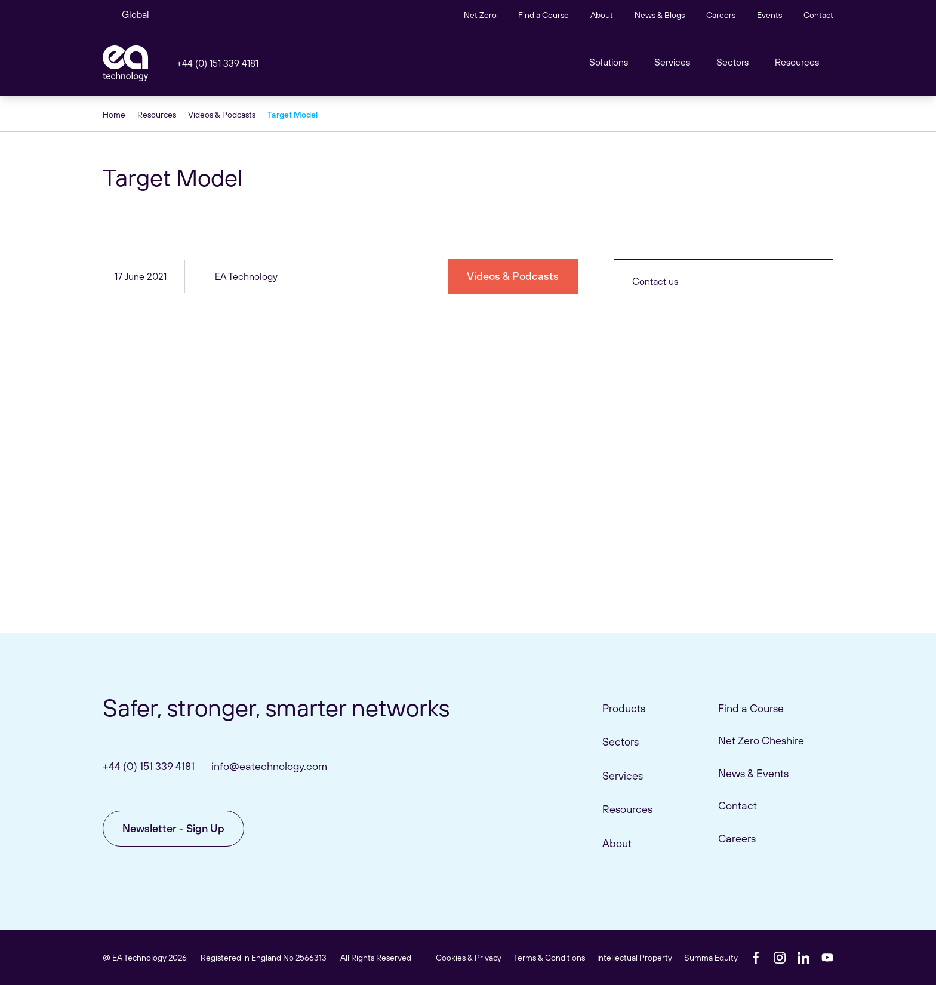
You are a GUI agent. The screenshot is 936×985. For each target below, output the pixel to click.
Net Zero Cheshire (761, 740)
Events (769, 15)
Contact (818, 15)
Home (114, 114)
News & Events (753, 773)
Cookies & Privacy (468, 957)
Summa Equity (711, 957)
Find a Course (543, 15)
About (601, 15)
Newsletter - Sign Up (173, 828)
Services (622, 776)
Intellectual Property (634, 957)
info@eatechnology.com (269, 766)
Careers (720, 15)
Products (623, 708)
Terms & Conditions (549, 957)
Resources (797, 62)
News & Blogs (660, 15)
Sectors (732, 62)
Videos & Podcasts (221, 114)
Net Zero (480, 15)
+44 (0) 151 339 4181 (217, 63)
